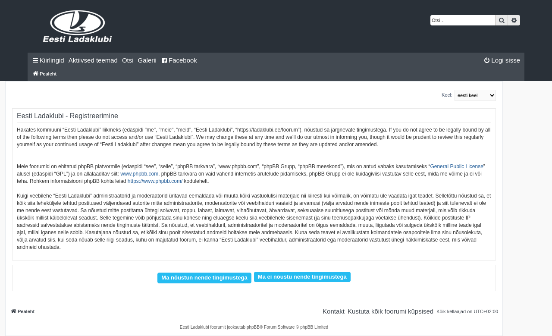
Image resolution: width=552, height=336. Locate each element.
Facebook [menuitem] (179, 60)
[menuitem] (93, 60)
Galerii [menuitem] (147, 60)
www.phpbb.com (139, 174)
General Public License (456, 166)
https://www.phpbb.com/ (155, 181)
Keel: (447, 94)
